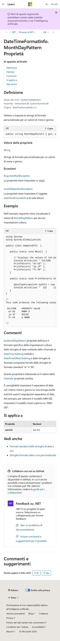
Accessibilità (38, 626)
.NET (14, 32)
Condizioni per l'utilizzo (17, 626)
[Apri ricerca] (46, 4)
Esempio (10, 71)
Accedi (54, 4)
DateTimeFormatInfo (15, 198)
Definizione (11, 67)
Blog (31, 613)
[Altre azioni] (53, 32)
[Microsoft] (30, 4)
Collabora (43, 613)
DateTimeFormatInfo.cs (24, 107)
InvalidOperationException (18, 188)
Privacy (9, 617)
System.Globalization (31, 99)
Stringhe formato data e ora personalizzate (33, 455)
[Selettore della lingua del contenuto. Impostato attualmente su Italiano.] (13, 590)
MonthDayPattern (23, 218)
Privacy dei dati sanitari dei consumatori (25, 622)
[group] (30, 134)
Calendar (9, 378)
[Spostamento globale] (3, 4)
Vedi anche (11, 84)
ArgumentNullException (17, 175)
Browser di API (26, 32)
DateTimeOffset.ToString (17, 358)
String (7, 150)
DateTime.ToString (13, 353)
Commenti (11, 75)
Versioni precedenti (15, 613)
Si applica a (11, 79)
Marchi (9, 631)
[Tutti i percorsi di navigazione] (6, 32)
